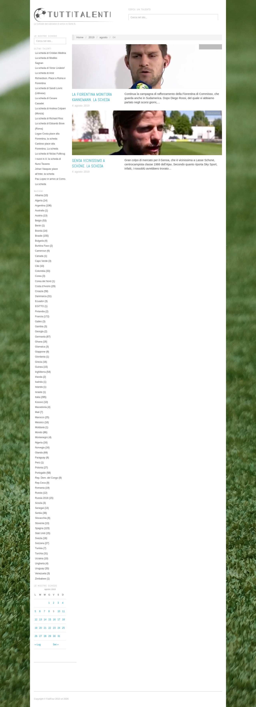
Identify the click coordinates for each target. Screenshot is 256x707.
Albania (39, 195)
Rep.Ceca (40, 482)
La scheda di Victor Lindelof (49, 68)
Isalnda (39, 382)
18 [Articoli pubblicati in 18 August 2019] (63, 619)
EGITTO (39, 306)
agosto (104, 37)
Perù (37, 462)
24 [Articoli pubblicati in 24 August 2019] (58, 628)
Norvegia (40, 447)
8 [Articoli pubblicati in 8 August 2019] (49, 611)
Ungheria (40, 563)
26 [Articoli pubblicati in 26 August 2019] (36, 636)
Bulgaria (39, 240)
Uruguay (39, 568)
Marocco (39, 417)
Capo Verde (41, 261)
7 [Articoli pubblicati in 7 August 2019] (44, 611)
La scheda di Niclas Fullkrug (50, 153)
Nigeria (39, 442)
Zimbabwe (40, 578)
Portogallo (40, 472)
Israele (38, 392)
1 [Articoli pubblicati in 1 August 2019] (49, 603)
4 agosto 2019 (81, 105)
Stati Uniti (40, 533)
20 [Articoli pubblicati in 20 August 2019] (40, 628)
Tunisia (39, 548)
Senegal (39, 508)
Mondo (38, 432)
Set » (56, 644)
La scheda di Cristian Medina (50, 53)
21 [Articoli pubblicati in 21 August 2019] (45, 628)
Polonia (39, 467)
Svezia (38, 538)
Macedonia (41, 407)
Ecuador (39, 301)
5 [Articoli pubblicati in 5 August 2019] (35, 611)
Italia (37, 397)
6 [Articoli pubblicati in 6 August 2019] (40, 611)
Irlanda (38, 377)
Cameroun (40, 250)
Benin (38, 225)
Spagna (39, 528)
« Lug (38, 644)
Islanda (39, 387)
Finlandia (40, 311)
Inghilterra (40, 372)
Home (79, 37)
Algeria (38, 200)
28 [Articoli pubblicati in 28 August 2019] (45, 636)
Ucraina (39, 558)
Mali (37, 412)
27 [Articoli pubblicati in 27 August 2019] (40, 636)
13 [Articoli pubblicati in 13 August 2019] (40, 619)
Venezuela (40, 573)
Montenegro (41, 437)
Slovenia (39, 523)
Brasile (38, 235)
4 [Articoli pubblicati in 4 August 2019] (62, 603)
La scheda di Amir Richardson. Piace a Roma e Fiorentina (50, 78)
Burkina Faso (42, 245)
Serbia (38, 513)
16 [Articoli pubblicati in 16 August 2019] (54, 619)
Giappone (40, 351)
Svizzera (39, 543)
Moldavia (40, 427)
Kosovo (39, 402)
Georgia (39, 331)
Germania (40, 336)
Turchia (39, 553)
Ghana (38, 341)
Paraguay (40, 457)
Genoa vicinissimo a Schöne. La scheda (88, 163)
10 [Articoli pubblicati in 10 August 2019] (58, 611)
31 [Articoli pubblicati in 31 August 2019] (58, 636)
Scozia (38, 503)
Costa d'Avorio (42, 286)
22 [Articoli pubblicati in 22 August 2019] (49, 628)
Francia (39, 316)
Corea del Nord (43, 281)
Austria (38, 215)
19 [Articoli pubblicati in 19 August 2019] (36, 628)
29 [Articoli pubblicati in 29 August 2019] (49, 636)
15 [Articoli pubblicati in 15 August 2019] (49, 619)
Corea (38, 276)
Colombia (40, 271)
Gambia (39, 326)
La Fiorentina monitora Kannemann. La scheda (92, 97)
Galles (38, 321)
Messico (39, 422)
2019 (91, 37)
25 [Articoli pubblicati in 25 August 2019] (63, 628)
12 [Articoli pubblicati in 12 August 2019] (36, 619)
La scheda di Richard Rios (49, 118)
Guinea (39, 367)
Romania (40, 487)
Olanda (39, 452)
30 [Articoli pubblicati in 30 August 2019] (54, 636)
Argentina (40, 205)
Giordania (40, 356)
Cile (37, 266)
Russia (38, 492)
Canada (39, 256)
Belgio (38, 220)
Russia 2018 (41, 498)
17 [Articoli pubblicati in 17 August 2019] (58, 619)
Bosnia (38, 230)
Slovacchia (41, 518)
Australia (39, 210)
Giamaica (40, 346)
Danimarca (41, 296)
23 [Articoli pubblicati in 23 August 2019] (54, 628)
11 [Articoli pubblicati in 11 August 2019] (63, 611)
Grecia (38, 362)
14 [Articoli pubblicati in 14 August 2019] (45, 619)
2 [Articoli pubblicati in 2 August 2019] (53, 603)
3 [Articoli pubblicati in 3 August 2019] (58, 603)
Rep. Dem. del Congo (46, 477)
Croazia (39, 291)
